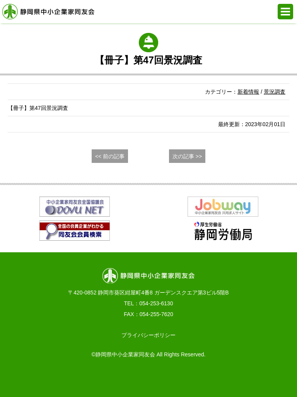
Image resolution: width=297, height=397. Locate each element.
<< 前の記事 (110, 156)
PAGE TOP (278, 377)
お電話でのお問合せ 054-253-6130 (19, 377)
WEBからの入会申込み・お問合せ (105, 377)
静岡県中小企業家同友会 (48, 11)
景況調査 (274, 92)
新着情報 (248, 92)
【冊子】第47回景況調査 (38, 108)
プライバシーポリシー (148, 335)
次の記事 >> (187, 156)
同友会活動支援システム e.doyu (191, 377)
